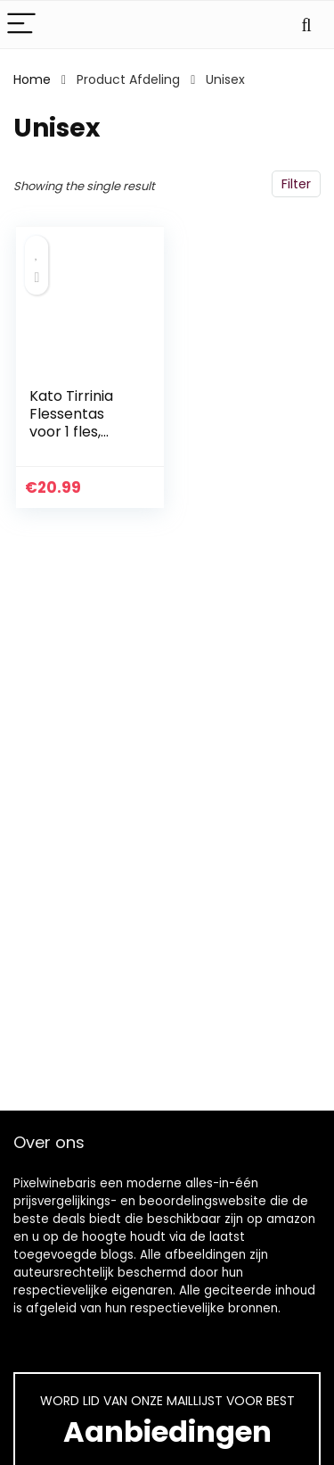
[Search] (306, 24)
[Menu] (21, 24)
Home (32, 79)
